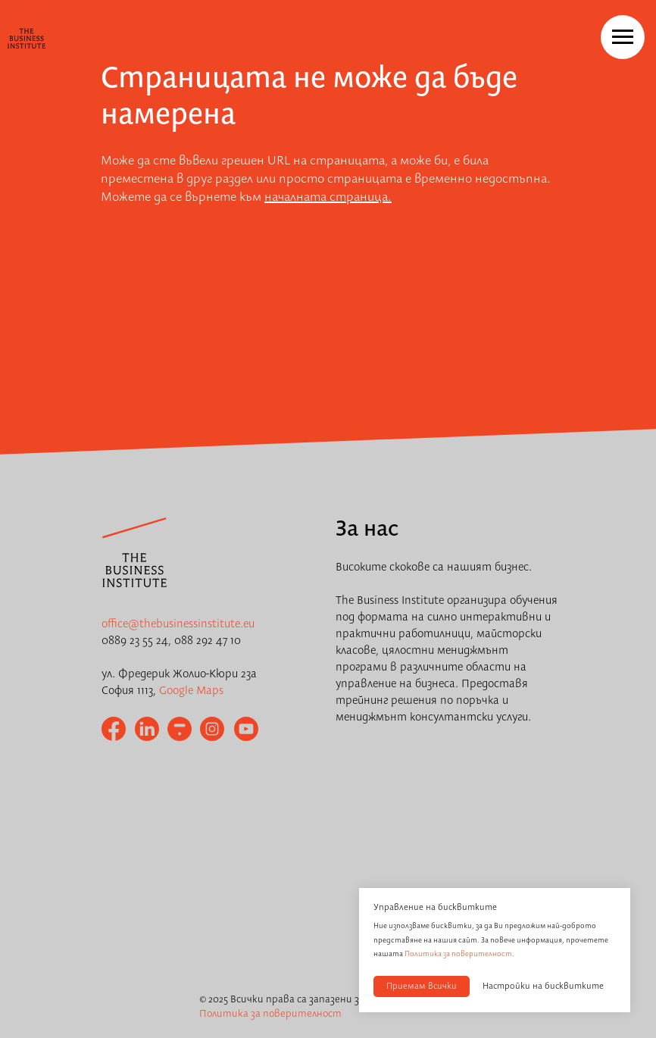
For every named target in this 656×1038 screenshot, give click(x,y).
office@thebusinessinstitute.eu (178, 624)
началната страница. (328, 197)
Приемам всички (421, 986)
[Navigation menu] (622, 37)
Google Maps (191, 691)
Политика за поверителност (458, 953)
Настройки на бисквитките (543, 986)
